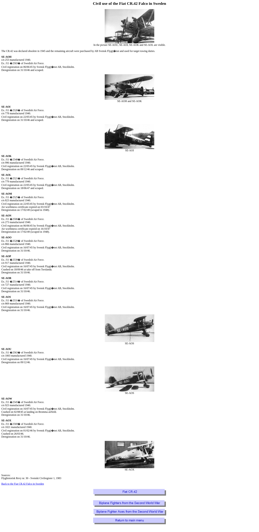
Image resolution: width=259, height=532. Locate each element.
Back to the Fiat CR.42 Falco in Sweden (22, 483)
